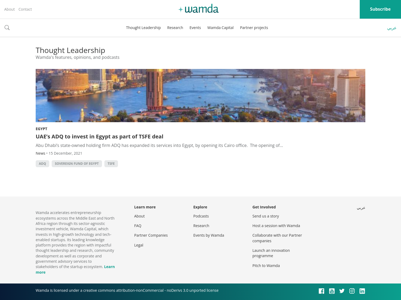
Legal (138, 245)
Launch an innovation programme (271, 253)
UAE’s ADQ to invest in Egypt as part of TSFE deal (99, 136)
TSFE (111, 163)
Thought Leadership (143, 27)
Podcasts (201, 216)
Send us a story (265, 216)
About (9, 9)
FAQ (137, 225)
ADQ (42, 163)
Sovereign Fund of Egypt (77, 163)
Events (195, 27)
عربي (392, 28)
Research (175, 27)
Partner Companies (151, 235)
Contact (25, 9)
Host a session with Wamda (276, 225)
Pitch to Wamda (266, 265)
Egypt (41, 128)
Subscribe (380, 9)
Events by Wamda (208, 235)
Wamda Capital (220, 27)
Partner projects (254, 27)
